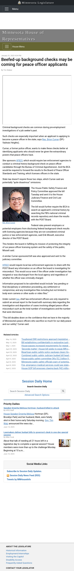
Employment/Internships (17, 553)
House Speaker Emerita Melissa (19, 414)
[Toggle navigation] (6, 9)
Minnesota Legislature (36, 2)
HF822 (5, 265)
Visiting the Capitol (15, 556)
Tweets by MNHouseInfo (19, 479)
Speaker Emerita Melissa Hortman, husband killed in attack (31, 408)
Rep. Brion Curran (50, 139)
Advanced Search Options (37, 395)
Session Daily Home (37, 381)
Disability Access (14, 560)
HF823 (19, 160)
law (17, 299)
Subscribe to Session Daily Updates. (24, 471)
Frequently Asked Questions (19, 563)
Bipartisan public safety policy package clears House (47, 352)
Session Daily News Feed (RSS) (25, 475)
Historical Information (16, 550)
